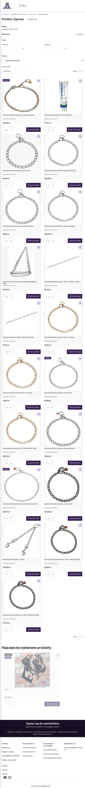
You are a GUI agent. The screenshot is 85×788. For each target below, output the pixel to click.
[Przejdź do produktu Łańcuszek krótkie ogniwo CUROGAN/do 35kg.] (22, 428)
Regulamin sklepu (8, 752)
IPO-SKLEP (5, 14)
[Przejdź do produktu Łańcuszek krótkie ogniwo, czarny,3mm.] (63, 484)
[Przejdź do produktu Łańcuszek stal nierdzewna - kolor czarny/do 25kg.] (63, 540)
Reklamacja (6, 748)
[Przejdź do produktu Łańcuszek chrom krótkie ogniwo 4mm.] (22, 151)
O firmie (4, 774)
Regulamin (30, 732)
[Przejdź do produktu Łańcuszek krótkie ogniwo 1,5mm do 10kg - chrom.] (63, 262)
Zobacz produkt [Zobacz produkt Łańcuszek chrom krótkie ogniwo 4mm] (33, 185)
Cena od (5, 45)
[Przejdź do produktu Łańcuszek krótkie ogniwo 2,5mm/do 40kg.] (22, 317)
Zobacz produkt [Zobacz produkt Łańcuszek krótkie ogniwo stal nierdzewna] (75, 463)
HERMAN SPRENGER (13, 61)
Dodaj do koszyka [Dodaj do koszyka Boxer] (52, 704)
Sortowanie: (6, 67)
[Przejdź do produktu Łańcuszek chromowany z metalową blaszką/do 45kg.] (22, 262)
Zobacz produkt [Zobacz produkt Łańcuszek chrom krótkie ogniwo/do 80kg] (75, 241)
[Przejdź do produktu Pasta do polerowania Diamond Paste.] (63, 95)
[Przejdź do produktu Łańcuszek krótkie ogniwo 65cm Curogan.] (22, 373)
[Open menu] (22, 6)
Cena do (47, 45)
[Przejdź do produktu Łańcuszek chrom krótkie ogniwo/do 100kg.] (63, 151)
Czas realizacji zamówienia (52, 758)
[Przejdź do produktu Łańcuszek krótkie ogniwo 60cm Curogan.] (63, 317)
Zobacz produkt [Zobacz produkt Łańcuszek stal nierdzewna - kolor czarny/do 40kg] (33, 629)
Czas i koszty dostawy (51, 754)
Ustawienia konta (29, 752)
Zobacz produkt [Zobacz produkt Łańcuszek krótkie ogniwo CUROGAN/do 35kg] (33, 463)
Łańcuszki (33, 14)
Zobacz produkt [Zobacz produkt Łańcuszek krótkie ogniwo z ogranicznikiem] (33, 129)
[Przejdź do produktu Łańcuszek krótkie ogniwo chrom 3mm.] (63, 373)
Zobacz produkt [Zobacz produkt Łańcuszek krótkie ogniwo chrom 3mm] (75, 407)
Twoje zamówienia (29, 748)
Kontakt (4, 770)
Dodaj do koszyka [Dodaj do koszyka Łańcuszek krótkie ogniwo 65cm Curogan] (33, 407)
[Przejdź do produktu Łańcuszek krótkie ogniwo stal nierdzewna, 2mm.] (22, 484)
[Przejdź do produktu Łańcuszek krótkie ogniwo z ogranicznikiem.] (22, 95)
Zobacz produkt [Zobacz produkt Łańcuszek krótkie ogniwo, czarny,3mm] (75, 518)
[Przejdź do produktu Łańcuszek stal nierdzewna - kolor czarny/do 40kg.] (22, 595)
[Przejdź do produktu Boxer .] (32, 670)
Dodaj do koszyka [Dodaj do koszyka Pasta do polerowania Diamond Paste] (74, 129)
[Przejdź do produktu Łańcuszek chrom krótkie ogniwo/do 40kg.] (22, 206)
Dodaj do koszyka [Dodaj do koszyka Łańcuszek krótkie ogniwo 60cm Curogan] (74, 352)
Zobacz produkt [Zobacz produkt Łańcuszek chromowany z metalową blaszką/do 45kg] (33, 296)
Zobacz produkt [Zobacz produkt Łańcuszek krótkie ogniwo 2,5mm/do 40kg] (33, 352)
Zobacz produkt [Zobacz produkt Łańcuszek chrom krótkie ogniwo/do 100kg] (75, 185)
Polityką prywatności (45, 734)
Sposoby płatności (50, 750)
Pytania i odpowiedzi (9, 760)
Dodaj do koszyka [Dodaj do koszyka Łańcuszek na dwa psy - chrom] (33, 574)
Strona (75, 71)
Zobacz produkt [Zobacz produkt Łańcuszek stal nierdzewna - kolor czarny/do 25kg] (75, 574)
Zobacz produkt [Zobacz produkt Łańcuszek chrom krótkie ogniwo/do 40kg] (33, 241)
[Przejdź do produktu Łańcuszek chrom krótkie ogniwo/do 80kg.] (63, 206)
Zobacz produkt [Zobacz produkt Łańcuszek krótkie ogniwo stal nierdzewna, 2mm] (33, 518)
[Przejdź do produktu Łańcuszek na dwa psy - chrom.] (22, 540)
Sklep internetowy (40, 786)
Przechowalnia (28, 756)
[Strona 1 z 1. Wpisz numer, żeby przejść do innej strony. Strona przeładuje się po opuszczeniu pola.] (79, 71)
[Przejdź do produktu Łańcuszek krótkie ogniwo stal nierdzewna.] (63, 428)
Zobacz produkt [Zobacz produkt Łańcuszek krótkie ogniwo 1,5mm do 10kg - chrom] (75, 296)
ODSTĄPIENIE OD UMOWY (11, 756)
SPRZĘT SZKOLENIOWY (19, 14)
